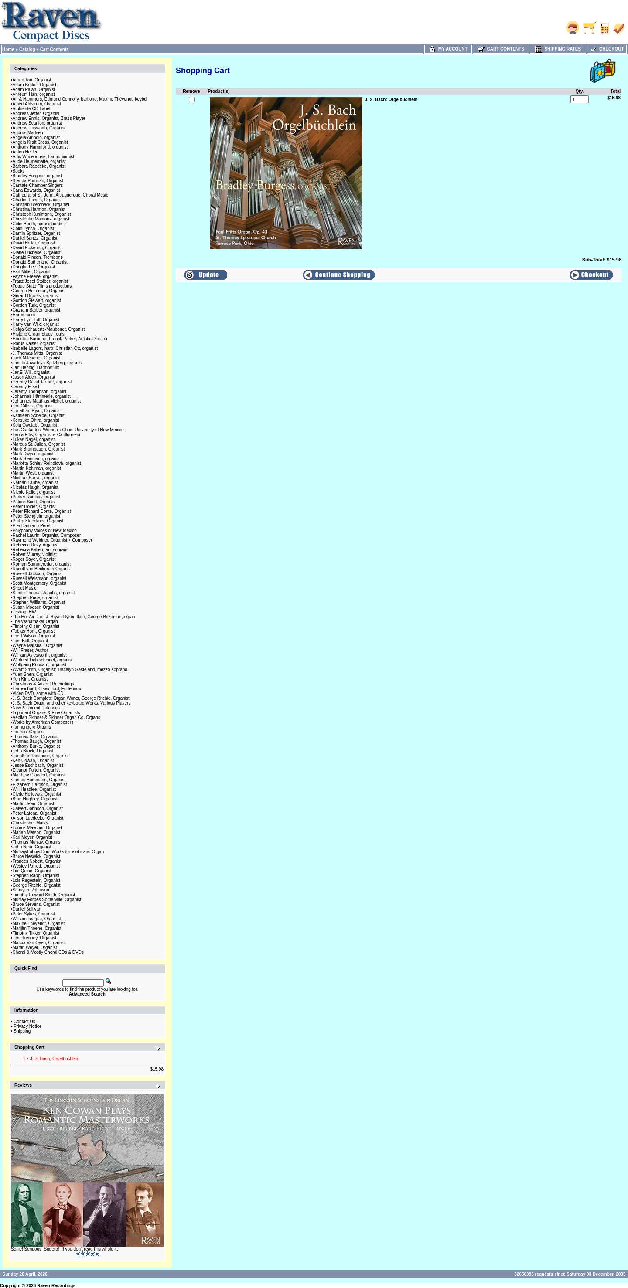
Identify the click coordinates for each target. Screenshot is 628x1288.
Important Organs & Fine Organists (46, 712)
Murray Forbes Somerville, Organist (47, 899)
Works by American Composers (43, 722)
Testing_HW (24, 612)
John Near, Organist (32, 846)
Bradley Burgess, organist (38, 175)
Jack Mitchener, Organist (37, 358)
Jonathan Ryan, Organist (37, 410)
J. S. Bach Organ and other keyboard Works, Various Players (72, 703)
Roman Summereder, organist (42, 564)
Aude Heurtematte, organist (39, 161)
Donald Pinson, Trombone (38, 257)
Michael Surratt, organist (36, 477)
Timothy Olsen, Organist (36, 626)
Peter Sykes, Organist (34, 914)
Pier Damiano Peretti (33, 525)
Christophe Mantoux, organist (41, 219)
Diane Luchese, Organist (37, 252)
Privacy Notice (27, 1026)
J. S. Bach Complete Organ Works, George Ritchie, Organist (71, 698)
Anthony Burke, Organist (36, 746)
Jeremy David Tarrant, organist (42, 382)
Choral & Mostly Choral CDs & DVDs (48, 952)
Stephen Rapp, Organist (36, 875)
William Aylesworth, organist (40, 655)
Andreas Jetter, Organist (36, 113)
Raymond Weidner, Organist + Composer (52, 540)
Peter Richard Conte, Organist (42, 511)
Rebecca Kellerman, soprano (41, 549)
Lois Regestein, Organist (37, 880)
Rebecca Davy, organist (35, 544)
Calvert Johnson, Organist (38, 808)
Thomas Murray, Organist (37, 842)
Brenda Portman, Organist (38, 180)
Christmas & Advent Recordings (43, 683)
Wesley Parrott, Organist (36, 866)
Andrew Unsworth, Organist (39, 127)
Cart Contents (54, 49)
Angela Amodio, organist (36, 137)
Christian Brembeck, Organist (41, 204)
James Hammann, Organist (39, 779)
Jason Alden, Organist (34, 377)
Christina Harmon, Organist (39, 209)
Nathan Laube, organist (35, 482)
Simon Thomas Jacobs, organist (44, 592)
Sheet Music (25, 588)
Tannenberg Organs (32, 727)
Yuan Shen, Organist (33, 674)
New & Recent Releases (36, 707)
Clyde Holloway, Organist (37, 794)
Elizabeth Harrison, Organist (40, 784)
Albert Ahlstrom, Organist (37, 104)
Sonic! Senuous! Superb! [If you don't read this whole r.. (64, 1249)
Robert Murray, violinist (35, 554)
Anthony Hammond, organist (40, 147)
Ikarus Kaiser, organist (34, 343)
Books (19, 171)
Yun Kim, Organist (30, 679)
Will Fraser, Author (30, 650)
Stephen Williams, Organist (39, 602)
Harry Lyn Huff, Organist (36, 319)
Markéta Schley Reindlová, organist (47, 463)
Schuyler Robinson (31, 890)
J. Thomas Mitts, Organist (37, 353)
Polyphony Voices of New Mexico (45, 530)
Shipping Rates (558, 49)
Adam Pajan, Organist (34, 89)
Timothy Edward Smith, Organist (44, 894)
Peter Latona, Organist (35, 813)
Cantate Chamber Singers (38, 185)
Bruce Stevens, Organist (36, 904)
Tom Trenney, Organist (34, 937)
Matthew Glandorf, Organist (39, 775)
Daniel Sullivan (27, 909)
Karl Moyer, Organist (32, 837)
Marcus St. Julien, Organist (39, 444)
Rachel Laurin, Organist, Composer (47, 535)
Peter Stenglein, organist (37, 516)
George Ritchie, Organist (37, 885)
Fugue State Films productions (42, 286)
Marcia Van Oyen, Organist (39, 942)
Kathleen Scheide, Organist (39, 415)
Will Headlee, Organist (34, 789)
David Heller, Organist (34, 243)
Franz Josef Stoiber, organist (40, 281)
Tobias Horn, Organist (34, 631)
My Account (448, 49)
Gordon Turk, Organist (34, 305)
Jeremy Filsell (26, 386)
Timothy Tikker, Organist (36, 933)
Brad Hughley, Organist (35, 799)
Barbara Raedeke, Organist (39, 166)
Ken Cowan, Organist (33, 760)
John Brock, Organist (33, 751)
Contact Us (24, 1021)
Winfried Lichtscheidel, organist (43, 660)
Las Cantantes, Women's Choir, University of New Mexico (68, 429)
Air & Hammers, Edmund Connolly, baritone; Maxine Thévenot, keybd (80, 99)
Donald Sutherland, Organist (40, 262)
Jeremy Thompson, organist (40, 391)
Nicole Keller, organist (34, 492)
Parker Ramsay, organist (36, 497)
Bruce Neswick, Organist (36, 856)
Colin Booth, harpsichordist (39, 223)
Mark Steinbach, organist (37, 458)
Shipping (22, 1031)
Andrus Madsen (28, 132)
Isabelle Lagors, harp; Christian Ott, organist (55, 348)
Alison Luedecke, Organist (38, 818)
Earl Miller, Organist (32, 271)
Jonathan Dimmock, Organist (41, 755)
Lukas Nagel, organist (34, 439)
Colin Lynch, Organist (33, 228)
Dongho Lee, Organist (34, 266)
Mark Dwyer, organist (33, 453)
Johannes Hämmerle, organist (42, 396)
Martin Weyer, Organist (35, 947)
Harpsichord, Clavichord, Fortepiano (47, 688)
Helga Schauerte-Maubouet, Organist (49, 329)
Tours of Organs (28, 731)
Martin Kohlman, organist (37, 468)
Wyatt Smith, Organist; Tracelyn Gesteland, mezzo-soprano (70, 669)
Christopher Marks (30, 822)
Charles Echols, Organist (37, 199)
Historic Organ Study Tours (39, 334)
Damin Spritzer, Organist (36, 233)
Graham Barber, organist (37, 310)
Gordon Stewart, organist (37, 300)
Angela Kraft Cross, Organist (40, 142)
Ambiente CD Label (32, 108)
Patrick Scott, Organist (34, 501)
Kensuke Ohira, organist (36, 420)
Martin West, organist (33, 473)
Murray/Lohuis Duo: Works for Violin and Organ (58, 851)
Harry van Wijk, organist (36, 324)
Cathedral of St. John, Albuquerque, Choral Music (61, 195)
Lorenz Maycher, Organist (38, 827)
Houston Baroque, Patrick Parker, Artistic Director (60, 338)
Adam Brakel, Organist (35, 84)
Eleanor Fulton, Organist (36, 770)
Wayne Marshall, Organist (38, 645)
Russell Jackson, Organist (38, 573)
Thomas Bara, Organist (35, 736)
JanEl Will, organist (31, 372)
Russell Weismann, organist (40, 578)
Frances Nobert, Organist (37, 861)
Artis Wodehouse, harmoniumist (44, 156)
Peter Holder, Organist (34, 506)
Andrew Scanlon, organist (37, 123)
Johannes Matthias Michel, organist (47, 401)
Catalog (27, 49)
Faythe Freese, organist (36, 276)
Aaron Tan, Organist (32, 80)
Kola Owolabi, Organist (35, 425)
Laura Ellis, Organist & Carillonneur (47, 434)
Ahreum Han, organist (34, 94)
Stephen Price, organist (35, 597)
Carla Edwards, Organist (36, 190)
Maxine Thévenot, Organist (39, 923)
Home (8, 49)
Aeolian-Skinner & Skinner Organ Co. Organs (56, 717)
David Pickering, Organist (37, 247)
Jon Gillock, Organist (33, 405)
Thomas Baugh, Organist (37, 741)
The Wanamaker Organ (35, 621)
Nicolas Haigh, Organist (35, 487)
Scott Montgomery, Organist (40, 583)
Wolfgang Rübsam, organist (39, 664)
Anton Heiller (25, 151)
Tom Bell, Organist (30, 640)
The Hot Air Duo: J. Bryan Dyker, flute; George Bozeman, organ (74, 616)
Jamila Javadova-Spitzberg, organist (48, 362)
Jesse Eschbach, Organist (38, 765)
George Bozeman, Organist (39, 290)
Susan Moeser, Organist (36, 607)
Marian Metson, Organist (37, 832)
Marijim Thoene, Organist (37, 928)
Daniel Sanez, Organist (35, 238)
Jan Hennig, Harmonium (36, 367)
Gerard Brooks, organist (36, 295)
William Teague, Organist (37, 918)
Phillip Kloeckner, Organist (38, 521)
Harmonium (24, 314)
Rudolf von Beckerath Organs (41, 568)
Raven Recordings (56, 1285)
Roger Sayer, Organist (34, 559)
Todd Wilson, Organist (34, 636)
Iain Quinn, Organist (32, 870)
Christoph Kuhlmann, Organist (42, 214)
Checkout (607, 49)
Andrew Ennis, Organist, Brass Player (49, 118)
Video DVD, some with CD (38, 693)
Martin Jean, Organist (34, 803)
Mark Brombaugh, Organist (39, 449)
